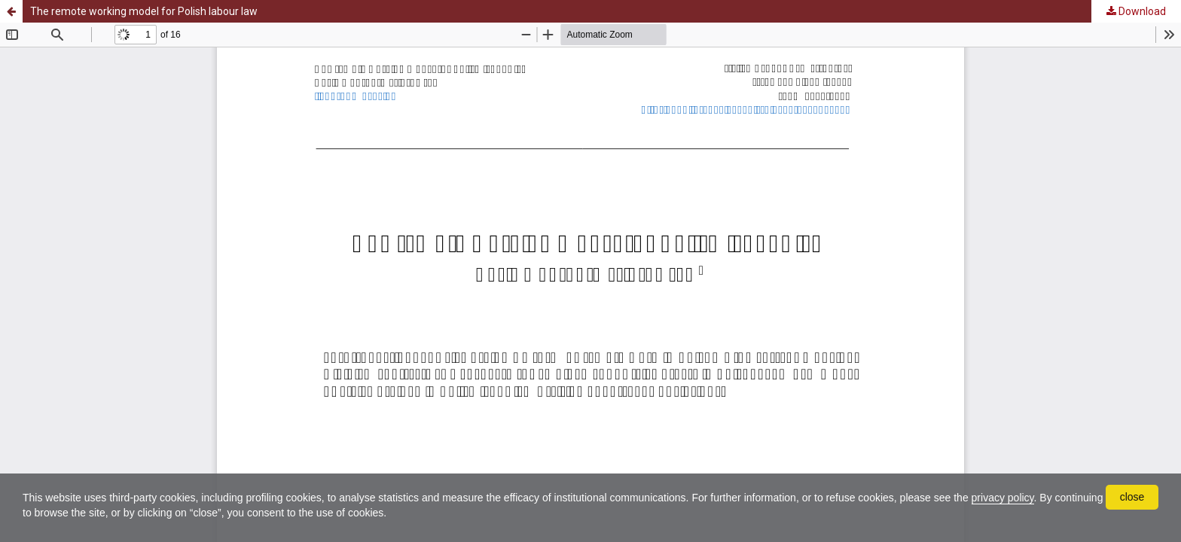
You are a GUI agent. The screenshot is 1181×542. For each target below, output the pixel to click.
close (1132, 497)
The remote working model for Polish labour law (144, 11)
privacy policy (1003, 498)
